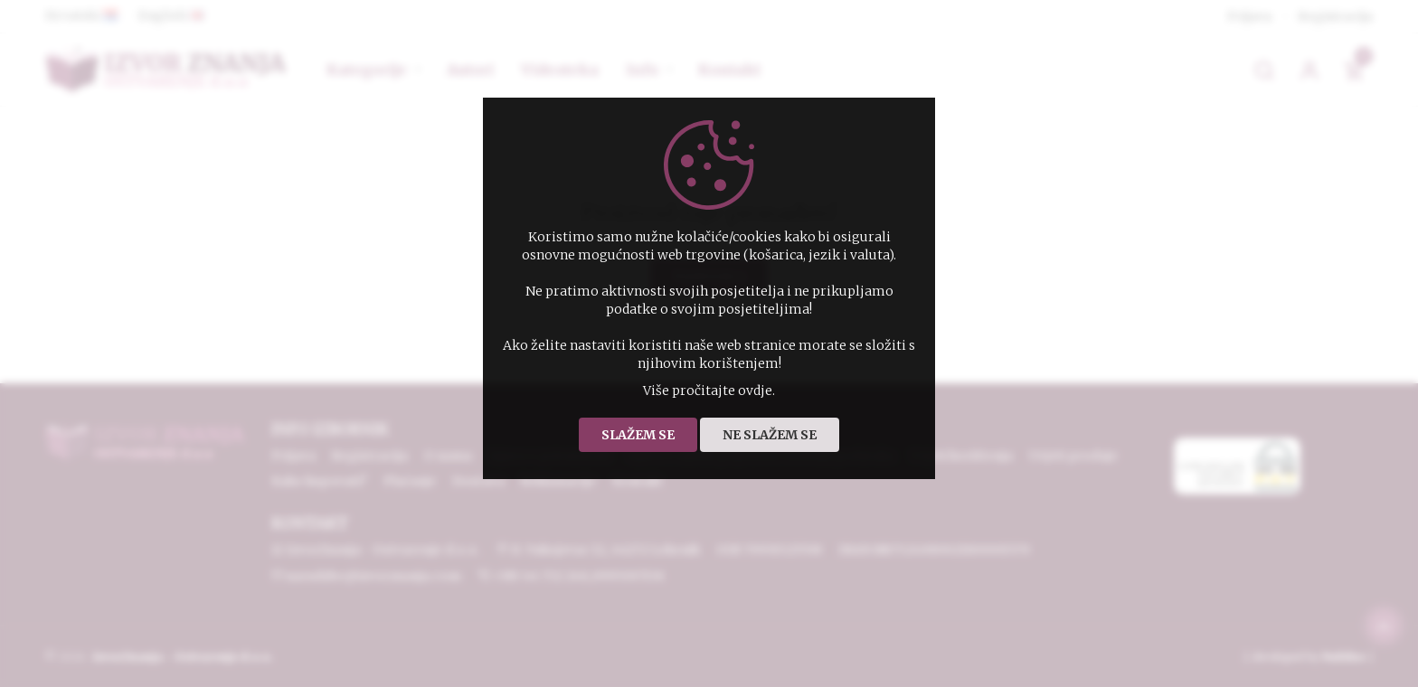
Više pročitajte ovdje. (709, 390)
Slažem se (638, 435)
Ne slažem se (770, 435)
